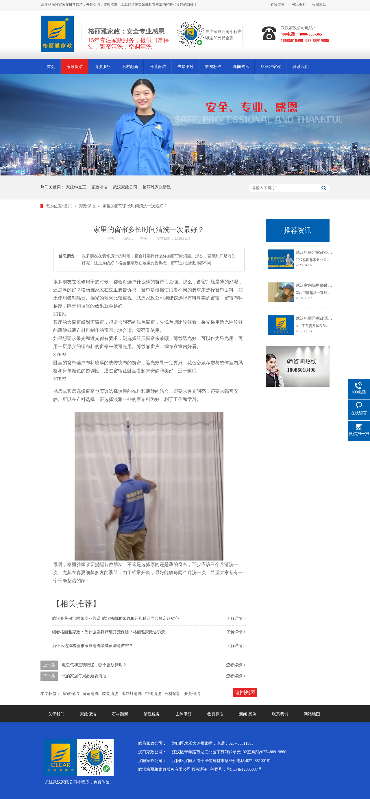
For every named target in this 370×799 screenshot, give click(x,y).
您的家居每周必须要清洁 (84, 676)
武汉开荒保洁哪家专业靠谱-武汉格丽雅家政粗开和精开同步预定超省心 (115, 618)
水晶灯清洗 (131, 693)
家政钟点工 (76, 187)
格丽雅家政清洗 (157, 187)
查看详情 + (236, 665)
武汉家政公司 (125, 187)
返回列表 (245, 692)
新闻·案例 (247, 714)
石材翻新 (130, 66)
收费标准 (213, 66)
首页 (51, 66)
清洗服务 (102, 66)
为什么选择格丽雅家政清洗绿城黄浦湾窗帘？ (92, 645)
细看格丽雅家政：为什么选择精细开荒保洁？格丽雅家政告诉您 (108, 632)
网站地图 (298, 5)
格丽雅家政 (271, 66)
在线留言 (277, 5)
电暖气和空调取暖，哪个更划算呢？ (94, 665)
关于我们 (56, 714)
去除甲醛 (185, 66)
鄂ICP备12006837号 (244, 769)
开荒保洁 (158, 66)
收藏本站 (319, 5)
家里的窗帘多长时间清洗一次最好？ (135, 206)
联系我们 (301, 66)
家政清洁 (99, 187)
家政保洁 (74, 66)
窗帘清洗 (90, 693)
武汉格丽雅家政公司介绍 (318, 252)
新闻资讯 (241, 66)
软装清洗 (110, 693)
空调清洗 (153, 693)
